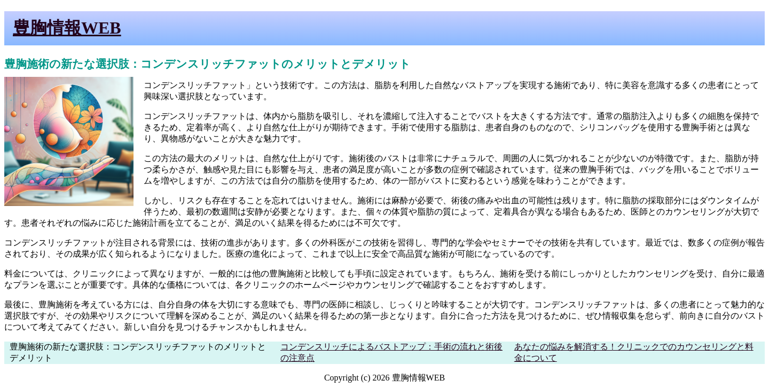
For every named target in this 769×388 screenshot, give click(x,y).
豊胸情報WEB (67, 27)
